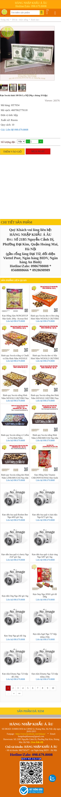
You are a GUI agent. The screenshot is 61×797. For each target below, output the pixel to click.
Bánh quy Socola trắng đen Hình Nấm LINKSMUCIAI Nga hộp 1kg (15, 476)
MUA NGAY (38, 151)
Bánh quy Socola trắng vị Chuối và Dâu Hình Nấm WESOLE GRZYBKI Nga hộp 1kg (15, 356)
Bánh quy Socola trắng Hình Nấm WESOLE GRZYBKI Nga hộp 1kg (15, 396)
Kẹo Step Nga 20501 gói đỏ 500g (45, 595)
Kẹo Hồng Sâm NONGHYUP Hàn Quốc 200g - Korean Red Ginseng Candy (15, 317)
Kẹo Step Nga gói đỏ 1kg (15, 636)
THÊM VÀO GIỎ (12, 151)
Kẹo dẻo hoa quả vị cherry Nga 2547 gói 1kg (15, 555)
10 (53, 688)
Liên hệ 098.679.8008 (15, 321)
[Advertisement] (29, 186)
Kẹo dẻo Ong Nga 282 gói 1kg (15, 596)
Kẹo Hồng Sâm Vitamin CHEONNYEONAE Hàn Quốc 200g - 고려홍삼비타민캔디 (44, 476)
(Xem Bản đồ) (37, 742)
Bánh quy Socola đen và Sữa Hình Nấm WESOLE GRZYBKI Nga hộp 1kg (45, 356)
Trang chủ (4, 20)
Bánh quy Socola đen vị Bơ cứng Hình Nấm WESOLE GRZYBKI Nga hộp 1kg (45, 317)
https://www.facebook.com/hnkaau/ (30, 734)
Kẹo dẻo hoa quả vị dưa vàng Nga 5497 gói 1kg (45, 555)
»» (19, 693)
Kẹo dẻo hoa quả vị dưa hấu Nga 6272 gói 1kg (44, 516)
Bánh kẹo (35, 20)
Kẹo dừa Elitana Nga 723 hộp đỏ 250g (15, 675)
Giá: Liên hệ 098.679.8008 (14, 129)
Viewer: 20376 (52, 100)
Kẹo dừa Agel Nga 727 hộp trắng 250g (45, 635)
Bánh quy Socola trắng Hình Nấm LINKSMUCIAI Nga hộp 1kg (44, 436)
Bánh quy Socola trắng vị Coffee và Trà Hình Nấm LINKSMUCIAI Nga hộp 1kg (15, 436)
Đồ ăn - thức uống (20, 20)
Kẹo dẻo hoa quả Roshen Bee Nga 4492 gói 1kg (15, 516)
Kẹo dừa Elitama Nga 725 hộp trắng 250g (45, 675)
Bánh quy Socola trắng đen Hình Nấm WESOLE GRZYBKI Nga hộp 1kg (45, 396)
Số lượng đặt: (8, 142)
